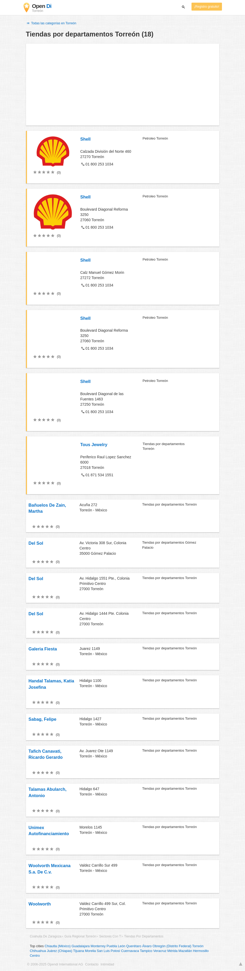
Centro (35, 956)
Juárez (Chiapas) (59, 951)
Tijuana (78, 951)
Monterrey (98, 946)
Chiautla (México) (58, 946)
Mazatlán (185, 951)
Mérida (172, 951)
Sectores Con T (110, 936)
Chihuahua (38, 951)
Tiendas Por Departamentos (143, 936)
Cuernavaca (130, 951)
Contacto (91, 964)
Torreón (198, 946)
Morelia (90, 951)
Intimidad (107, 964)
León (121, 946)
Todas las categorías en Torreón (51, 23)
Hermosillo (200, 951)
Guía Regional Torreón (80, 936)
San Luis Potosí (108, 951)
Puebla (111, 946)
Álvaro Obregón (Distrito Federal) (166, 946)
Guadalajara (81, 946)
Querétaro (133, 946)
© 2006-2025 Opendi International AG (55, 964)
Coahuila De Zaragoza (45, 936)
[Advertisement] (122, 85)
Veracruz (160, 951)
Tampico (146, 951)
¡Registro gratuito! (206, 6)
